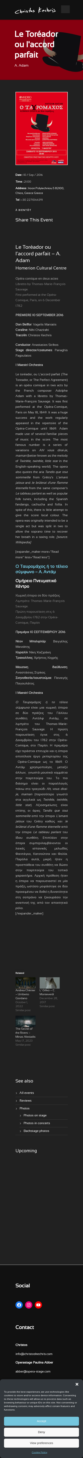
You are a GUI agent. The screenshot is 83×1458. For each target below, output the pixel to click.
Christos (21, 1345)
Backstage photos (36, 1131)
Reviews (25, 1100)
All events (26, 1092)
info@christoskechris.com (33, 1354)
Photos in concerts (37, 1123)
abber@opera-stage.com (32, 1371)
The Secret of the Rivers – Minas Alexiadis (25, 1033)
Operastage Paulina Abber (34, 1362)
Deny (41, 1432)
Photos (24, 1108)
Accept (41, 1421)
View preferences (41, 1443)
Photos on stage (35, 1115)
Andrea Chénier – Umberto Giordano (25, 994)
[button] (77, 1384)
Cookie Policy (39, 1452)
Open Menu (65, 9)
